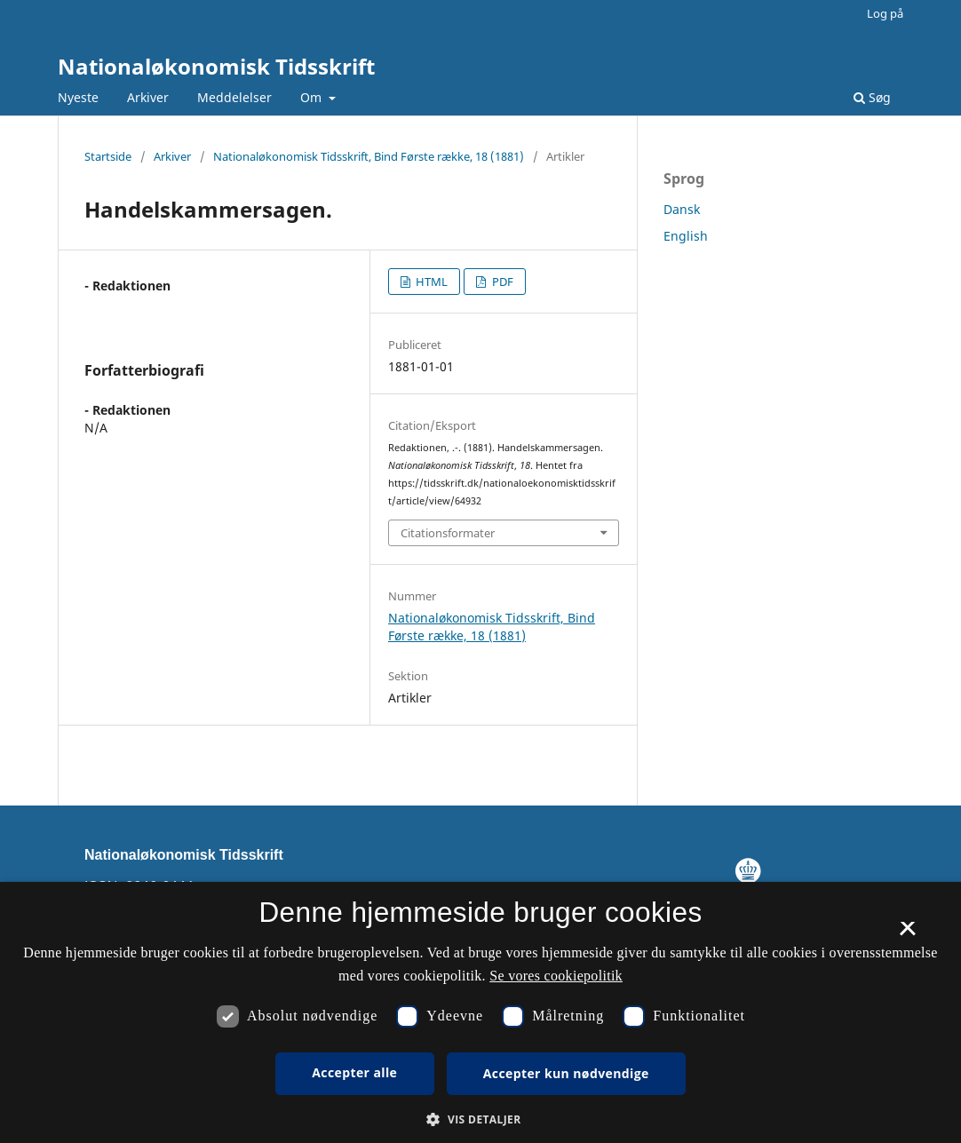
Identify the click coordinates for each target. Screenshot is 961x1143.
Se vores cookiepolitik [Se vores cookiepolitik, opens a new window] (556, 975)
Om (312, 97)
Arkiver (148, 97)
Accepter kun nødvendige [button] (566, 1073)
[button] (480, 1119)
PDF (501, 282)
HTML (430, 282)
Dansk (681, 209)
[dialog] (480, 1012)
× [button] (907, 934)
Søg (872, 97)
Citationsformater (448, 533)
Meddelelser (234, 97)
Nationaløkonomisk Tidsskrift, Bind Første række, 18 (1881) (368, 156)
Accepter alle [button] (354, 1072)
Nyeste (78, 97)
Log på (885, 13)
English (685, 235)
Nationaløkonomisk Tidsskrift (216, 66)
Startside (107, 156)
